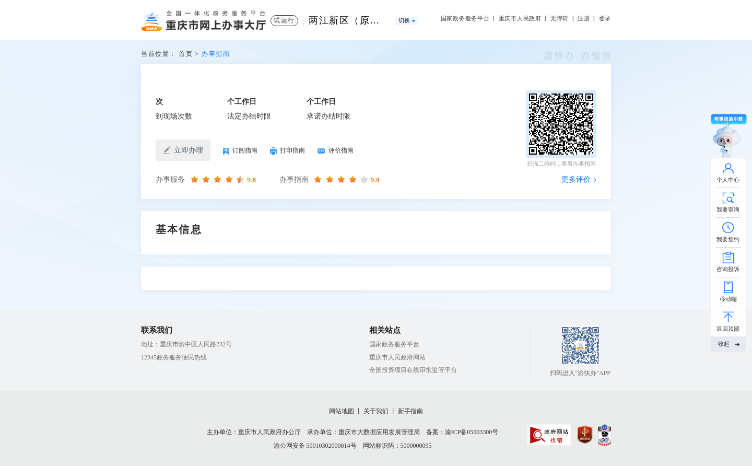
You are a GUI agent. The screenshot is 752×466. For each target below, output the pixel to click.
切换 (404, 21)
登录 (605, 18)
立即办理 (183, 150)
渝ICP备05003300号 (472, 432)
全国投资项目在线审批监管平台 (413, 370)
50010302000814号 (332, 445)
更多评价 (576, 179)
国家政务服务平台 (465, 18)
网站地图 (341, 411)
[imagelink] (549, 435)
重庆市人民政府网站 (397, 357)
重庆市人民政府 (520, 18)
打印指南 (288, 151)
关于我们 (376, 411)
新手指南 (410, 411)
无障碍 (559, 18)
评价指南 (335, 150)
